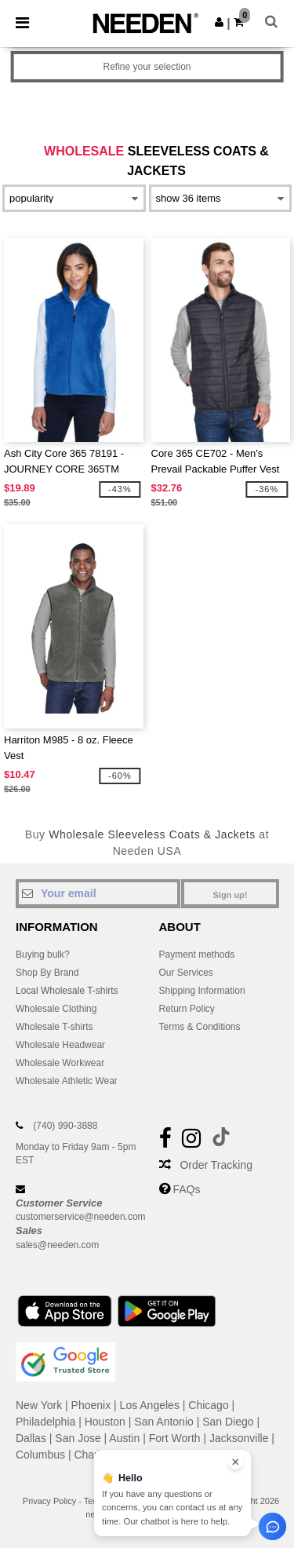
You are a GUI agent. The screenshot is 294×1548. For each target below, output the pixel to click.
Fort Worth (175, 1438)
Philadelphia (45, 1421)
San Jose (77, 1438)
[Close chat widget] (235, 1462)
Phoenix (91, 1405)
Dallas (31, 1438)
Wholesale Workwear (60, 1062)
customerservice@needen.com (81, 1216)
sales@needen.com (57, 1244)
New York (39, 1405)
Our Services (186, 972)
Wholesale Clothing (56, 1008)
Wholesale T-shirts (54, 1026)
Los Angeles (150, 1405)
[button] (219, 22)
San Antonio (164, 1421)
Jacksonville (238, 1438)
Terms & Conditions (200, 1026)
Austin (124, 1438)
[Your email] (98, 893)
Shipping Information (202, 990)
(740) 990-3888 (65, 1125)
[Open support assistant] (272, 1526)
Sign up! (230, 895)
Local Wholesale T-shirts (67, 990)
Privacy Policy (49, 1501)
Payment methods (197, 954)
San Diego (227, 1421)
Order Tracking (216, 1165)
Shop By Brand (47, 972)
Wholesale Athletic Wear (67, 1080)
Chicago (208, 1405)
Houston (105, 1421)
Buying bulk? (43, 954)
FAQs (186, 1189)
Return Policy (187, 1008)
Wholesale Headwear (60, 1044)
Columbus (40, 1454)
